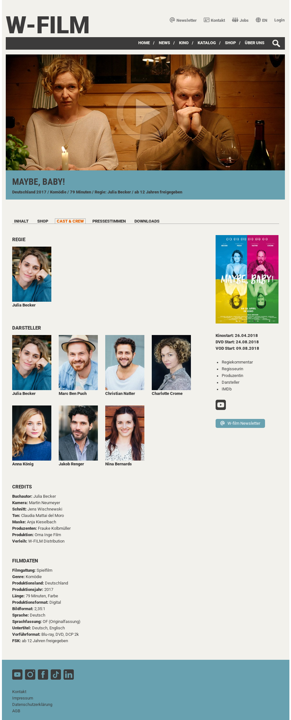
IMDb (227, 389)
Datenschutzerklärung (32, 704)
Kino (184, 42)
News (164, 42)
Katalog (207, 42)
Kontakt (214, 20)
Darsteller (230, 382)
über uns (254, 42)
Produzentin (232, 375)
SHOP (230, 42)
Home (144, 42)
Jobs (240, 20)
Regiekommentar (237, 362)
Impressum (22, 698)
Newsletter (183, 20)
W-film (48, 25)
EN (261, 20)
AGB (16, 710)
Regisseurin (232, 368)
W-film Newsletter (240, 423)
